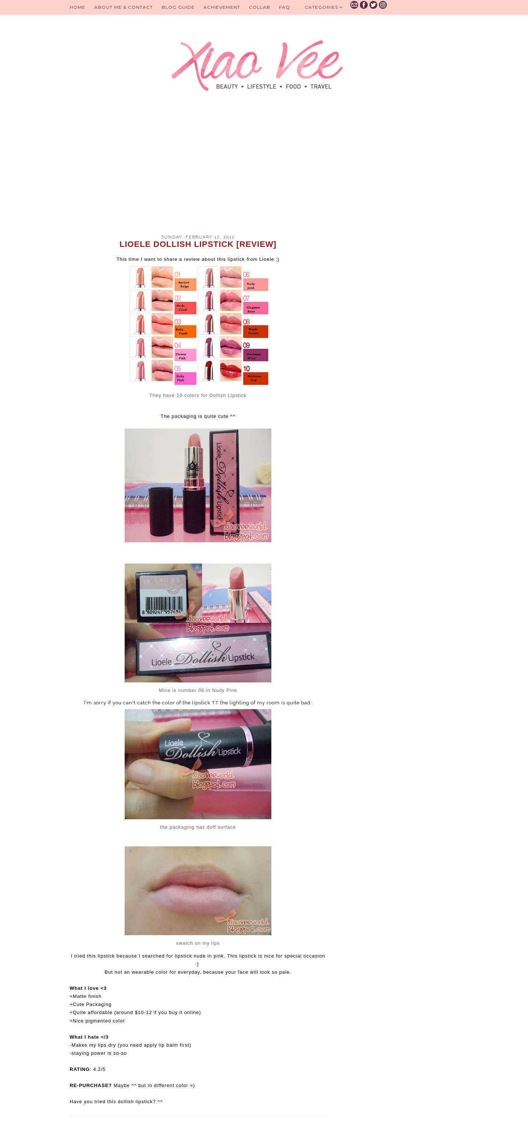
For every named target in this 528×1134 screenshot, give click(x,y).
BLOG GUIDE (178, 7)
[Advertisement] (198, 172)
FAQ (284, 7)
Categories (324, 7)
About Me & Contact (123, 7)
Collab (259, 7)
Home (77, 7)
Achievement (221, 7)
